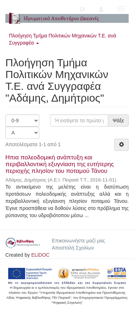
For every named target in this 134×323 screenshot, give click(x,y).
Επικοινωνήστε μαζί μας (78, 240)
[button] (82, 9)
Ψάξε (118, 120)
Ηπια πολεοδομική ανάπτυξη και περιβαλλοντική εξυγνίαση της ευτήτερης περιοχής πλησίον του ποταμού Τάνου (59, 164)
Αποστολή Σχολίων (73, 248)
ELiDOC (40, 255)
